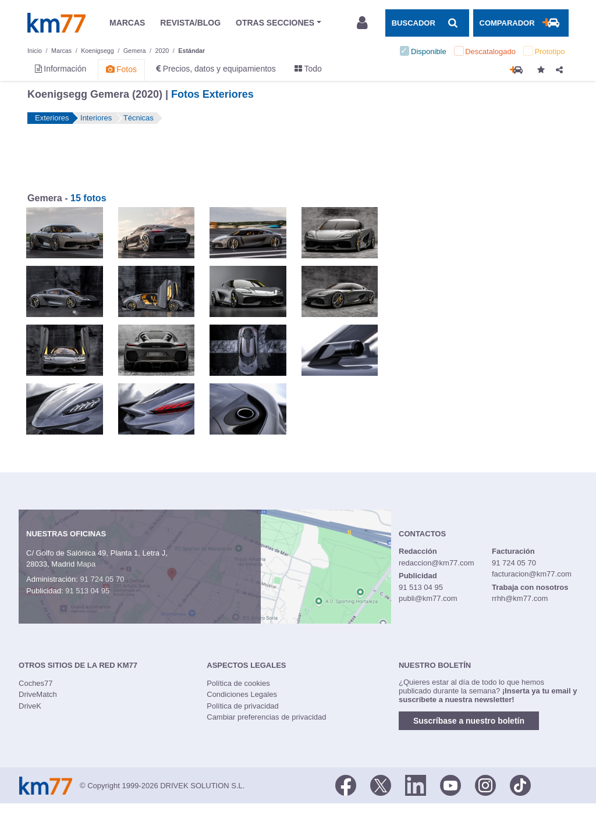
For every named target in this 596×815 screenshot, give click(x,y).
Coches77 (36, 683)
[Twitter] (380, 784)
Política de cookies (238, 683)
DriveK (30, 706)
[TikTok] (520, 784)
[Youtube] (450, 784)
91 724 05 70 (102, 579)
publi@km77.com (428, 598)
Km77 (56, 22)
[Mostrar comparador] (521, 22)
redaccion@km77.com (436, 562)
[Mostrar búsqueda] (427, 22)
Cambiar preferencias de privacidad (266, 717)
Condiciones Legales (242, 694)
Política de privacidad (243, 706)
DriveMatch (38, 694)
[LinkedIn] (415, 784)
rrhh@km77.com (520, 598)
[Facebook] (345, 784)
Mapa (86, 564)
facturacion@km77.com (532, 574)
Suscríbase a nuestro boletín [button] (468, 720)
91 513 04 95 (87, 590)
